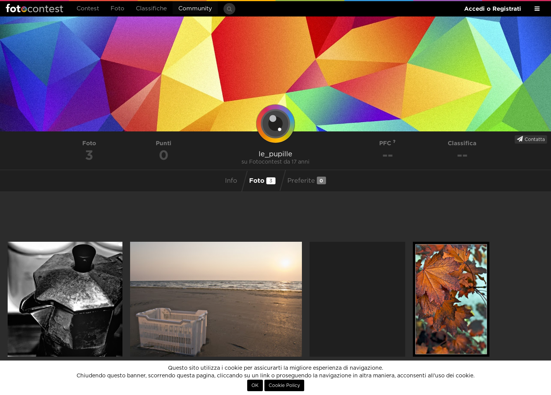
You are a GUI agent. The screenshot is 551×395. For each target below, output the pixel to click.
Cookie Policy (284, 385)
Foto (117, 8)
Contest (88, 8)
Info (231, 181)
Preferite (306, 180)
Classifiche (151, 8)
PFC (387, 143)
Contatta (531, 139)
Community (195, 8)
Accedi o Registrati (492, 8)
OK (255, 385)
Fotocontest (34, 8)
